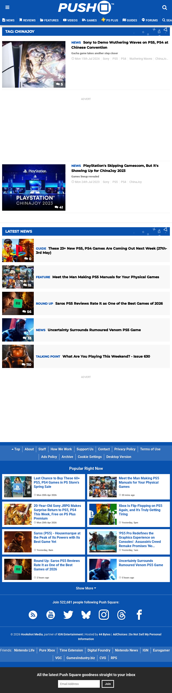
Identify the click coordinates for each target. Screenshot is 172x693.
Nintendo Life (24, 650)
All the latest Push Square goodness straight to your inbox (86, 674)
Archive (67, 457)
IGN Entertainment (70, 634)
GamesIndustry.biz (80, 658)
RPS (114, 658)
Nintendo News (126, 650)
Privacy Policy (124, 449)
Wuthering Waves (140, 59)
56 (26, 312)
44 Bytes (104, 634)
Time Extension (71, 650)
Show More (86, 588)
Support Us (85, 449)
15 (27, 285)
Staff (42, 449)
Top (16, 449)
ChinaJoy (161, 59)
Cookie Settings (90, 457)
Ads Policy (49, 457)
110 (26, 365)
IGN (145, 650)
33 (27, 338)
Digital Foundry (99, 650)
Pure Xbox (47, 650)
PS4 (123, 59)
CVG (103, 658)
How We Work (61, 449)
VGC (58, 658)
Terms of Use (150, 449)
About (29, 449)
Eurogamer (161, 650)
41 (59, 207)
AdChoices (119, 634)
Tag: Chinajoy (19, 31)
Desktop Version (118, 457)
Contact (104, 449)
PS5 (115, 59)
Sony (106, 59)
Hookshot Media (32, 634)
